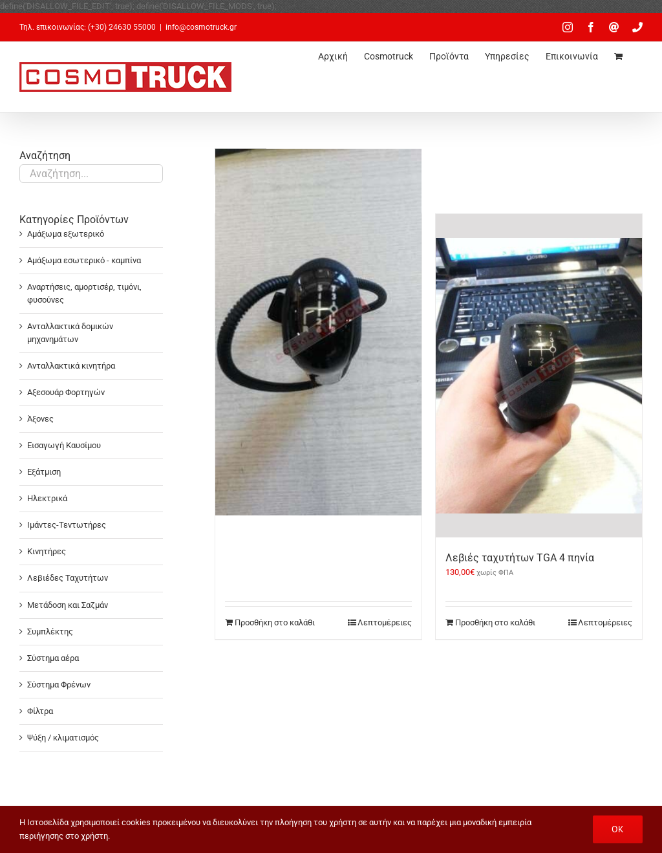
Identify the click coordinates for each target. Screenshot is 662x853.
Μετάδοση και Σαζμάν (67, 605)
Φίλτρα (40, 711)
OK (618, 829)
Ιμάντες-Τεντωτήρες (66, 525)
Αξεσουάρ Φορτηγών (66, 392)
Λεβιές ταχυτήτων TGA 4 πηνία (519, 558)
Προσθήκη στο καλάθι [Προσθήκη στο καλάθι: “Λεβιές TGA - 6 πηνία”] (275, 622)
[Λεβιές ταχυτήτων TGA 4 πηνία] (539, 375)
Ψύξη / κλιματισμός (63, 737)
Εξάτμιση (44, 472)
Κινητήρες (46, 551)
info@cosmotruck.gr (201, 27)
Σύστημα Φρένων (59, 684)
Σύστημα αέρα (53, 658)
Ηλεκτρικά (47, 498)
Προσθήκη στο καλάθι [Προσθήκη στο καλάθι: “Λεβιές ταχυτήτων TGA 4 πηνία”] (495, 622)
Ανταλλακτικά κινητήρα (71, 366)
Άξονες (40, 419)
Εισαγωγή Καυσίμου (64, 445)
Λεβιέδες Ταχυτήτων (67, 578)
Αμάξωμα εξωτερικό (65, 234)
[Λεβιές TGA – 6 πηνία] (318, 332)
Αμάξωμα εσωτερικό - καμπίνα (84, 260)
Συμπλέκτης (50, 631)
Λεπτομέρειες (385, 622)
